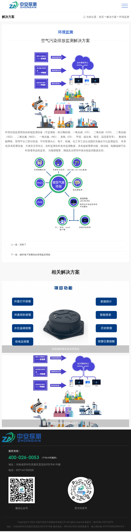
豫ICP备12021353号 (103, 523)
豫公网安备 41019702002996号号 (107, 527)
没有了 (23, 245)
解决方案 (112, 17)
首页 (101, 17)
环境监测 (124, 17)
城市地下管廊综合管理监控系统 (35, 255)
